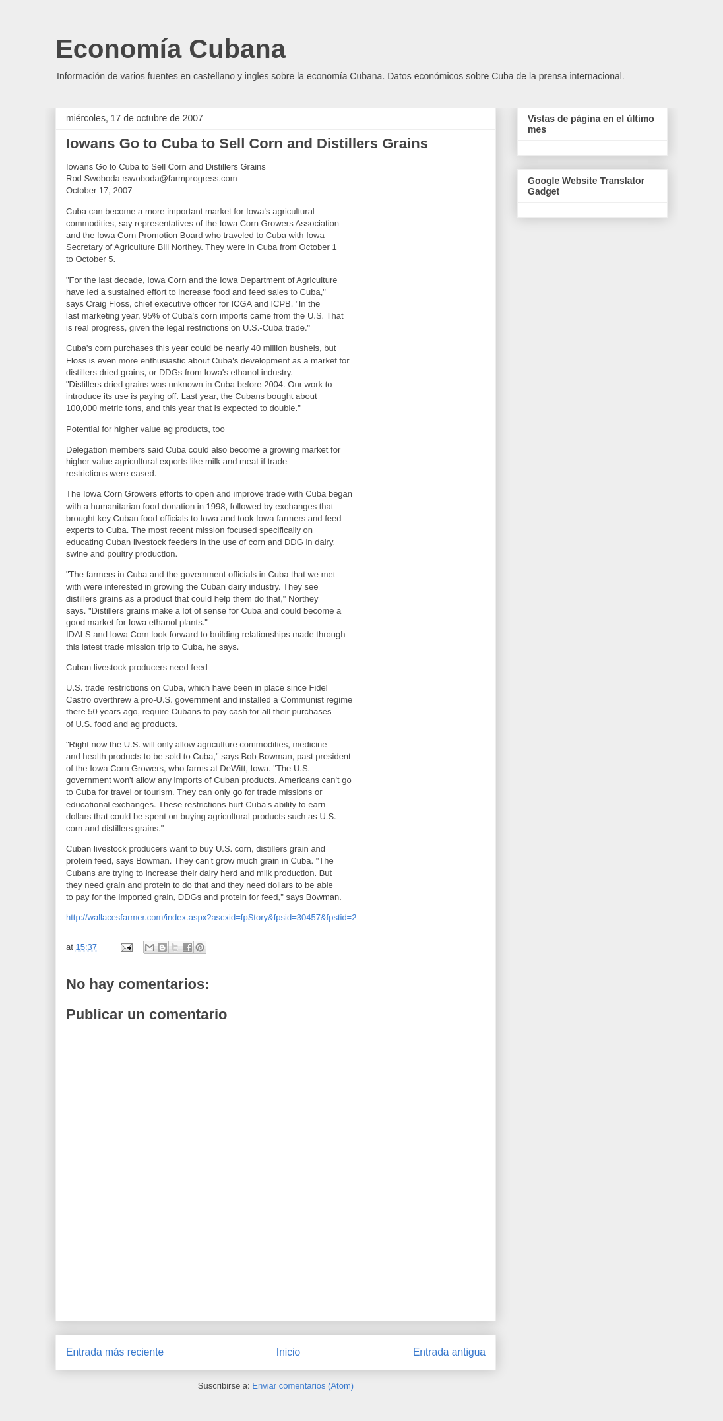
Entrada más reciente (115, 1352)
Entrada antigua (449, 1352)
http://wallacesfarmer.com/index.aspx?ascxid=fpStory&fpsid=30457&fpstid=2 (211, 917)
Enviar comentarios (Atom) (303, 1386)
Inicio (288, 1352)
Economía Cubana (170, 48)
